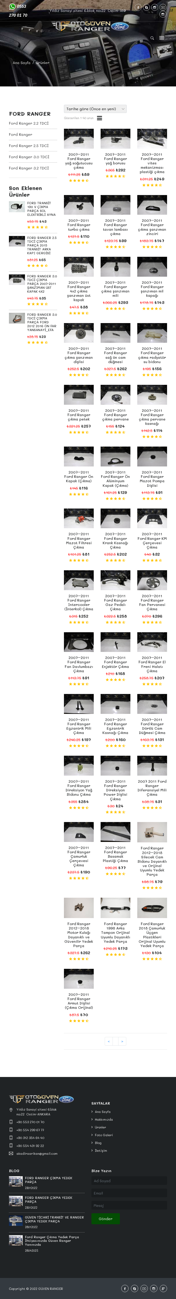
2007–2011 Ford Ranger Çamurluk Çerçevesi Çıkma (78, 856)
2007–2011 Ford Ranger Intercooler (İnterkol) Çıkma (78, 602)
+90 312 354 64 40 (30, 1138)
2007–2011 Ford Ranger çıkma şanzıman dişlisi (79, 355)
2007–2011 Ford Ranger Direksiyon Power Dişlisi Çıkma (115, 790)
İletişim (101, 1150)
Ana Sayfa (21, 62)
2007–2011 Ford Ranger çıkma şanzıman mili (115, 289)
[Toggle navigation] (161, 37)
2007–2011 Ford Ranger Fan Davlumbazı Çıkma (79, 664)
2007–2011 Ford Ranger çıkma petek (78, 414)
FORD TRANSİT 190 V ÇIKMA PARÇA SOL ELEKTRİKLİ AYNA (41, 209)
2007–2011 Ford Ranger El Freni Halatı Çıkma (152, 664)
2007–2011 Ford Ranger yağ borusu (115, 158)
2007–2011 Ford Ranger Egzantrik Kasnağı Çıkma (115, 726)
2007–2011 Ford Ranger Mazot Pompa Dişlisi (152, 479)
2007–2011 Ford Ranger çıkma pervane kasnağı (152, 417)
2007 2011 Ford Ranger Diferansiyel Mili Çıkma (152, 788)
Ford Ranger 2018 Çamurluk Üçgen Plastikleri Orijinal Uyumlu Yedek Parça (152, 934)
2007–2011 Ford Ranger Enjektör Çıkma (115, 662)
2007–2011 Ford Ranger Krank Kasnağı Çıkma (115, 540)
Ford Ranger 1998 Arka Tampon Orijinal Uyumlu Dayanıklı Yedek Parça (115, 932)
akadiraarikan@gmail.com (37, 1153)
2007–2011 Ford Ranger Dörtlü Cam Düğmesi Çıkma (152, 726)
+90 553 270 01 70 (30, 1122)
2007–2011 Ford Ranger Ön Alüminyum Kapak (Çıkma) (115, 479)
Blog (98, 1143)
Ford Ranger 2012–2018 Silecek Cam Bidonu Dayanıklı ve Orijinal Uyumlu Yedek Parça (152, 861)
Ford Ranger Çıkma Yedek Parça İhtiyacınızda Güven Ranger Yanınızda (52, 1241)
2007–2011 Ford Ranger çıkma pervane (115, 414)
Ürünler (43, 62)
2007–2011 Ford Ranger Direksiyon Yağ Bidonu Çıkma (79, 788)
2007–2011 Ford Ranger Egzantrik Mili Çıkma (78, 726)
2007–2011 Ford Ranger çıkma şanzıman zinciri (152, 227)
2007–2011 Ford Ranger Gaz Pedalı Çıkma (115, 602)
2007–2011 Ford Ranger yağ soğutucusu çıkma (79, 161)
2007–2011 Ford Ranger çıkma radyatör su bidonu (152, 355)
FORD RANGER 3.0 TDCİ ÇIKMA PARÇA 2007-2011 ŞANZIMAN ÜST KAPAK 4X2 (42, 284)
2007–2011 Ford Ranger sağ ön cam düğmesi (115, 355)
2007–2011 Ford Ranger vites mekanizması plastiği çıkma (152, 163)
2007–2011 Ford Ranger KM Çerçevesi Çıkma (152, 540)
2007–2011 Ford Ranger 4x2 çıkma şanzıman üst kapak (79, 291)
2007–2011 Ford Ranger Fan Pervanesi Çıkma (152, 602)
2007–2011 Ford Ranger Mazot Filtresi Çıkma (79, 540)
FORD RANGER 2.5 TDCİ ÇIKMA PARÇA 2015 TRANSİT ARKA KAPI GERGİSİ (42, 245)
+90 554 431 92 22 (30, 1146)
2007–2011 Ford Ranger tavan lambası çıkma (115, 227)
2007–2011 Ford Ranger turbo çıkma (78, 224)
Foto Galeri (104, 1135)
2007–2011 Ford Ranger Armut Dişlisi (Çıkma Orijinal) (79, 1001)
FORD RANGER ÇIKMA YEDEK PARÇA (48, 1180)
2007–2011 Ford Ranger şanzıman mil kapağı (152, 289)
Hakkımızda (104, 1119)
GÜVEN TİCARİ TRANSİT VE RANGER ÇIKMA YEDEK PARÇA (54, 1219)
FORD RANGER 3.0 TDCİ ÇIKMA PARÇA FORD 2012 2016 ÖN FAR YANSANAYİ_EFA (42, 322)
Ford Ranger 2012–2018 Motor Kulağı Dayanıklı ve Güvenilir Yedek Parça (78, 934)
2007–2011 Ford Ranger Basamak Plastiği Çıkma (115, 854)
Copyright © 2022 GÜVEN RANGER (36, 1288)
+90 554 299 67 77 (30, 1130)
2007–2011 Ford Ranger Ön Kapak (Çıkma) (78, 476)
